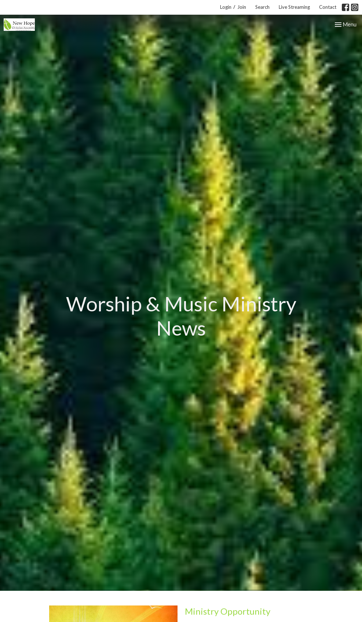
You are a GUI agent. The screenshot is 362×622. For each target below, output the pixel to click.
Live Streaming (294, 7)
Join (241, 7)
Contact (327, 7)
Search (262, 7)
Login (225, 7)
